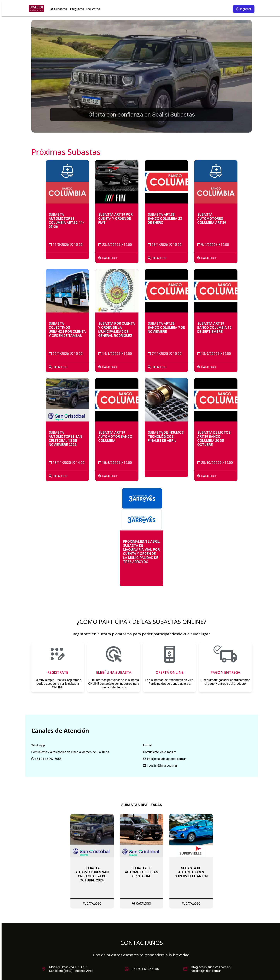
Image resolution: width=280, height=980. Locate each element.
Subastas (58, 9)
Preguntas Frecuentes (85, 9)
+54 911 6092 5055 (145, 969)
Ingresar (243, 9)
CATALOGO (107, 258)
